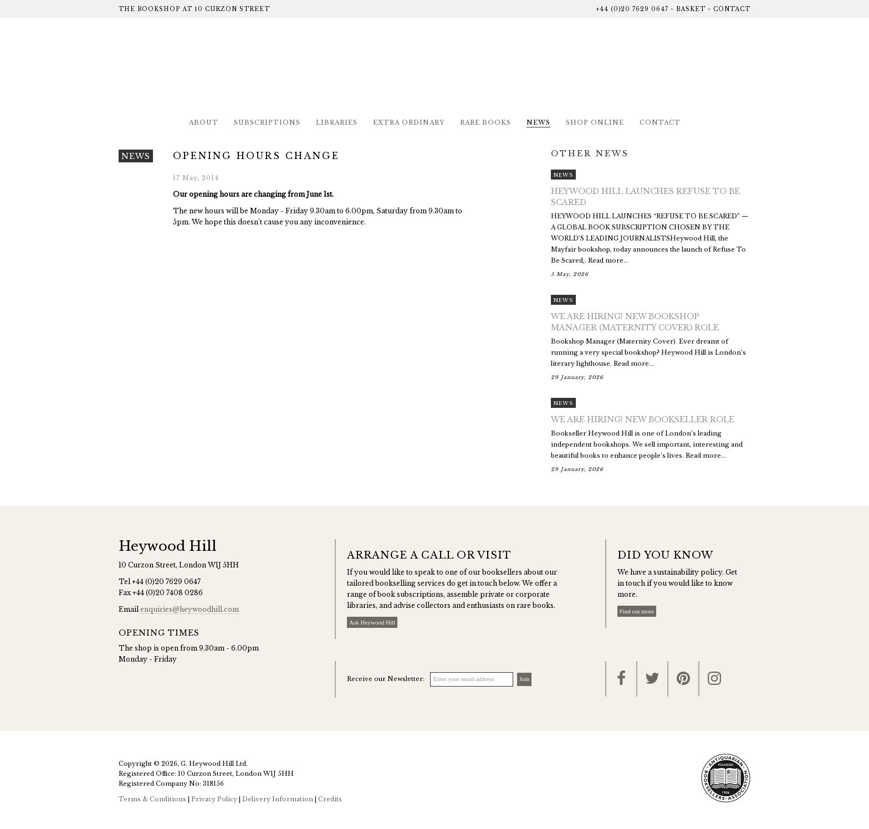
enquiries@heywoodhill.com (189, 609)
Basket (691, 9)
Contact (731, 9)
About (203, 122)
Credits (330, 799)
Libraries (336, 122)
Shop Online (595, 122)
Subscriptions (267, 122)
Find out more (637, 611)
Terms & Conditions (152, 799)
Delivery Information (277, 799)
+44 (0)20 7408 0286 (167, 593)
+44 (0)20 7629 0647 (632, 9)
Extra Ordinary (408, 122)
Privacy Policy (214, 799)
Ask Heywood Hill (372, 622)
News (538, 122)
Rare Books (485, 122)
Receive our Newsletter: (386, 679)
